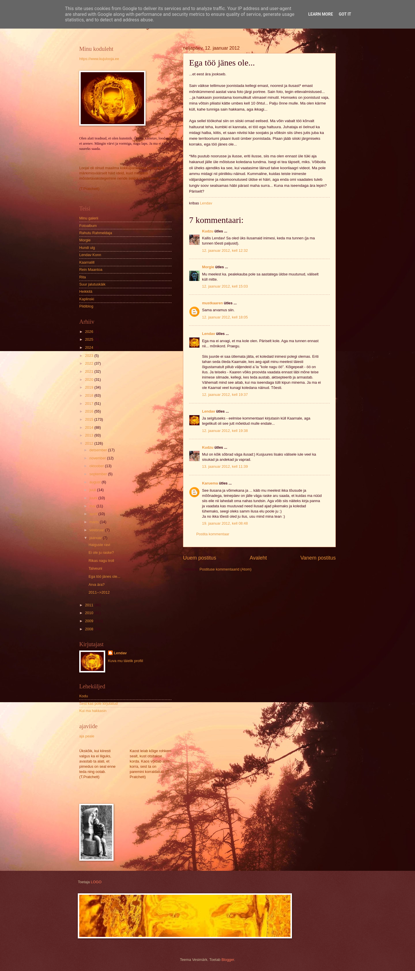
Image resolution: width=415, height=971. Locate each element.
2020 (89, 379)
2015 (89, 419)
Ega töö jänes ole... (104, 576)
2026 (89, 331)
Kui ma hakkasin (92, 711)
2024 (89, 347)
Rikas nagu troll (101, 560)
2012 (89, 443)
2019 (89, 387)
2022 (89, 363)
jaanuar (96, 538)
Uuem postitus (199, 558)
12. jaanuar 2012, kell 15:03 (225, 286)
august (95, 482)
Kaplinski (86, 299)
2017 (89, 403)
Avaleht (258, 558)
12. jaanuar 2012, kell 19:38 (225, 430)
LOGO (96, 882)
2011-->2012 (99, 592)
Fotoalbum (88, 225)
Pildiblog (86, 306)
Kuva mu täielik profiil (125, 661)
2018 (89, 395)
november (98, 458)
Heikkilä (85, 291)
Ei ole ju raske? (101, 552)
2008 (89, 629)
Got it (345, 14)
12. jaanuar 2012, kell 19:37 (225, 394)
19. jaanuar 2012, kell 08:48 (225, 523)
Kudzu (207, 231)
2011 (89, 605)
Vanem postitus (318, 558)
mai (92, 506)
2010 (89, 613)
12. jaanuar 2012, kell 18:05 (225, 317)
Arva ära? (96, 584)
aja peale (86, 736)
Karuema (210, 483)
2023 (89, 355)
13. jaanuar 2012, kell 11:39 (225, 466)
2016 (89, 411)
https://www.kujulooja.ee (99, 59)
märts (94, 522)
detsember (98, 450)
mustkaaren (212, 303)
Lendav (208, 333)
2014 (89, 427)
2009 (89, 621)
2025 (89, 339)
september (98, 474)
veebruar (97, 530)
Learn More (320, 14)
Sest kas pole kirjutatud (98, 703)
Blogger (228, 959)
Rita (82, 277)
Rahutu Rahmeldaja (95, 233)
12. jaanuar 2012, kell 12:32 (225, 250)
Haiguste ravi (99, 545)
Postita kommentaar (212, 534)
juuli (93, 490)
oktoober (97, 466)
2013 (89, 435)
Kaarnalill (87, 262)
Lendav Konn (90, 255)
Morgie (208, 267)
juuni (93, 498)
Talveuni (95, 568)
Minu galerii (88, 218)
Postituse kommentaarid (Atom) (225, 569)
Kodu (83, 696)
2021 (89, 371)
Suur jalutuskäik (92, 284)
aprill (93, 514)
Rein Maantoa (90, 269)
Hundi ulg (87, 247)
